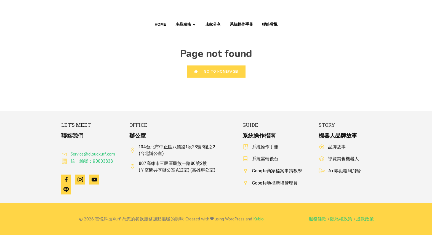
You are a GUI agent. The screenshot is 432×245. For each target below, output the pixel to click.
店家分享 (213, 24)
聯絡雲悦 (270, 24)
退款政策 (365, 219)
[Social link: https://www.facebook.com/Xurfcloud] (68, 180)
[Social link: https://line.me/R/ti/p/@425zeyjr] (68, 189)
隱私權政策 (341, 219)
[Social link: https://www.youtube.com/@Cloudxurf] (96, 180)
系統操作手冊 (241, 24)
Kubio (258, 219)
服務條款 (317, 219)
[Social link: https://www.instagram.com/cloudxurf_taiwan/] (82, 180)
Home (160, 24)
